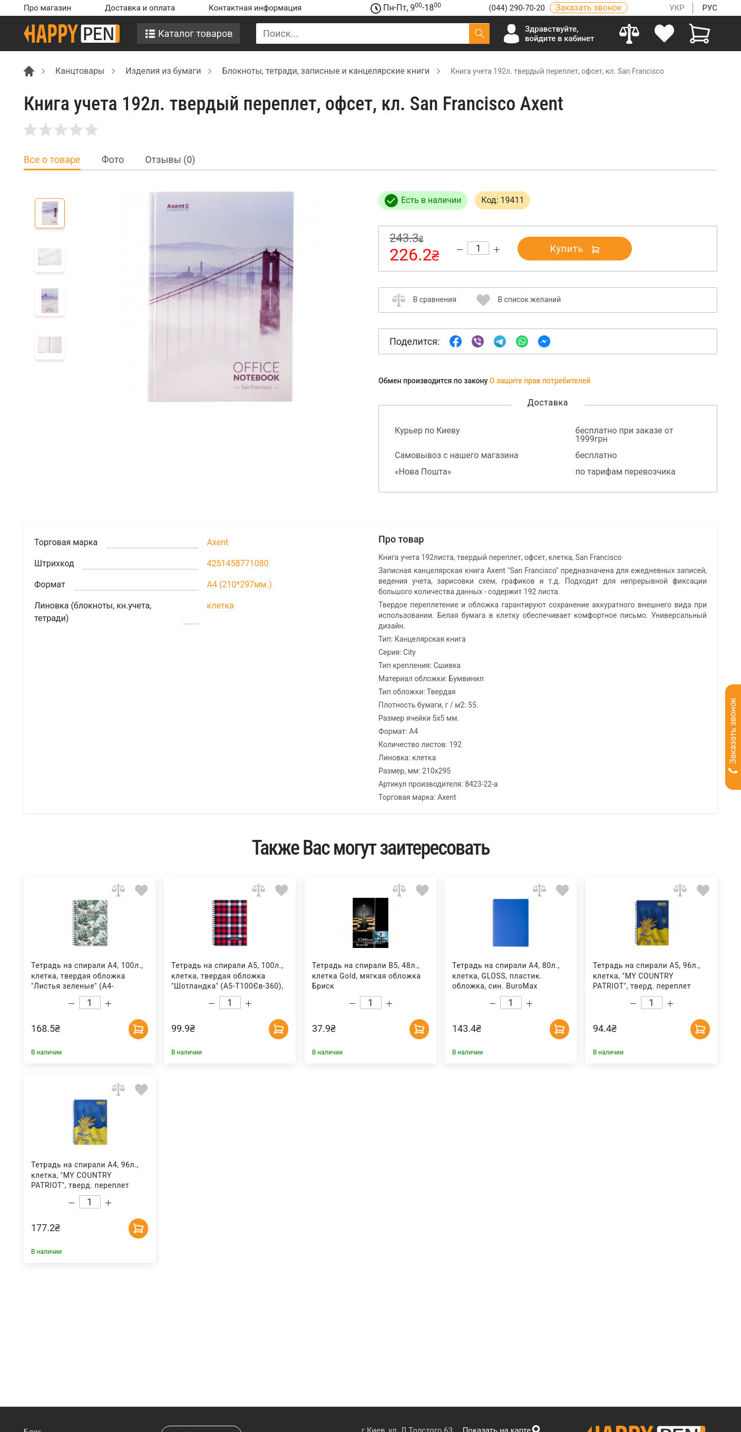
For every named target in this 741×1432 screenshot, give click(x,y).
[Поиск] (479, 33)
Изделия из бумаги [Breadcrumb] (163, 71)
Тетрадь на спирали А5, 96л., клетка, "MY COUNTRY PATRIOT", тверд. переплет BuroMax (646, 976)
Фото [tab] (113, 159)
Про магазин (47, 8)
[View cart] (699, 33)
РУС (709, 8)
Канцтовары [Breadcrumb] (79, 71)
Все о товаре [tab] (52, 159)
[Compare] (629, 33)
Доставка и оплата (140, 8)
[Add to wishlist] (141, 890)
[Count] (478, 248)
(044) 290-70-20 (518, 8)
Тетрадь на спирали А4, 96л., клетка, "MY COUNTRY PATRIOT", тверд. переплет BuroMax (85, 1175)
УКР (677, 8)
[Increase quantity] (497, 250)
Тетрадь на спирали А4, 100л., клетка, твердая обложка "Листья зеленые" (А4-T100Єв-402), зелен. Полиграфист (87, 976)
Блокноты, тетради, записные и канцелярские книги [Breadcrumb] (326, 71)
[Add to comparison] (118, 890)
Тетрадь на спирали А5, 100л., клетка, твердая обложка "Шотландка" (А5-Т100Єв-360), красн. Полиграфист (227, 976)
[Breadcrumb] (29, 70)
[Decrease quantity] (460, 250)
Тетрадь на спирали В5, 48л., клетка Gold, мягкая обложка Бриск (366, 975)
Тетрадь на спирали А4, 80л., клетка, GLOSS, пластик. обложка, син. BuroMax (506, 975)
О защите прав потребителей (540, 380)
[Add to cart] (137, 1027)
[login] (664, 33)
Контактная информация (255, 8)
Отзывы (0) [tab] (170, 159)
